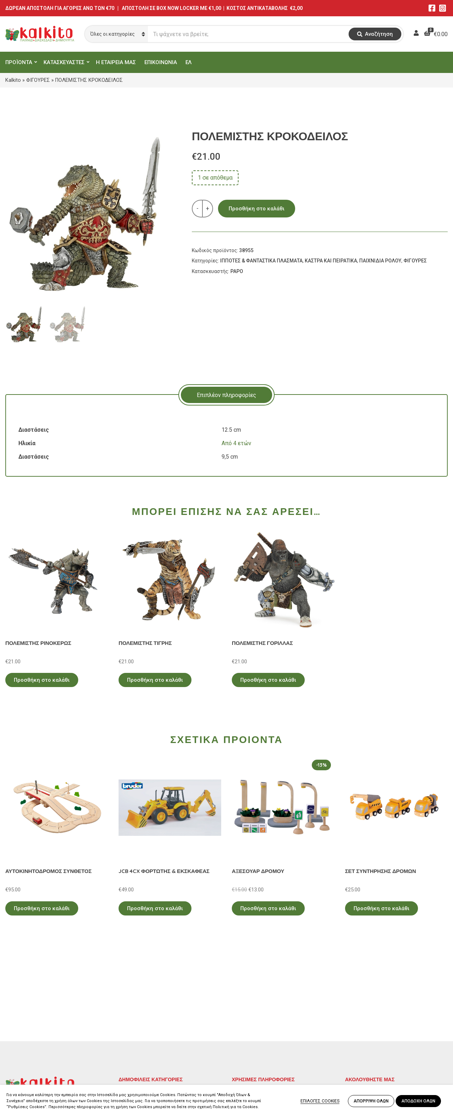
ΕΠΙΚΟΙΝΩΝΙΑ (160, 62)
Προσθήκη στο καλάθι (257, 208)
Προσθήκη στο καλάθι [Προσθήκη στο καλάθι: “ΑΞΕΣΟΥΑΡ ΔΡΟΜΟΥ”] (268, 908)
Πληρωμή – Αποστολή (260, 1028)
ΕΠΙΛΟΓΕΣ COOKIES (319, 1101)
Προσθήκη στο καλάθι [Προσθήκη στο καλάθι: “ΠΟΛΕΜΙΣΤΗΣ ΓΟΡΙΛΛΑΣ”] (268, 680)
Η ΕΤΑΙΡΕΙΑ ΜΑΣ (116, 62)
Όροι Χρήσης (248, 1018)
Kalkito (13, 80)
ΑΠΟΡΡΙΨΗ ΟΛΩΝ (371, 1101)
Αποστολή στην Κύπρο (260, 1039)
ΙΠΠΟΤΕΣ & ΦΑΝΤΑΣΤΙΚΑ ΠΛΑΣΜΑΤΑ (261, 260)
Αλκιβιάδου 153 (25, 1058)
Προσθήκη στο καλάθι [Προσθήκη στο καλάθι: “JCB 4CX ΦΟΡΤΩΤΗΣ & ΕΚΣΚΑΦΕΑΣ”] (155, 908)
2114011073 (21, 1032)
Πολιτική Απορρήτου (258, 1008)
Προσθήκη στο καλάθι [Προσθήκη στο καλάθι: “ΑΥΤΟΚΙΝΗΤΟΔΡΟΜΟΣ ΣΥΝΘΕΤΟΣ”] (42, 908)
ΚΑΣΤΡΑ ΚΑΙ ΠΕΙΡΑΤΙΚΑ (331, 260)
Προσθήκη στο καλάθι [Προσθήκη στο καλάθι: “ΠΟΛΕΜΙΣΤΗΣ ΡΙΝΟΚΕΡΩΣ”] (42, 680)
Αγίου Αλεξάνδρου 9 (30, 1024)
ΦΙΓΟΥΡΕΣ (38, 80)
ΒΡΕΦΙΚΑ (130, 1039)
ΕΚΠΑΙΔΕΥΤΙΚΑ (138, 1008)
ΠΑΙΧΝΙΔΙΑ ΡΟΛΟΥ (380, 260)
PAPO (236, 271)
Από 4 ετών (236, 443)
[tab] (226, 395)
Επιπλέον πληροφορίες (226, 395)
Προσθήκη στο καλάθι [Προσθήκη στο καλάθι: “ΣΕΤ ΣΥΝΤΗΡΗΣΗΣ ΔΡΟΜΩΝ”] (381, 908)
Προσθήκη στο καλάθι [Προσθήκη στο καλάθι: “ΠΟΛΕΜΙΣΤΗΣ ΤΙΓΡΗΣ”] (155, 680)
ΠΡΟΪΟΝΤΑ (18, 62)
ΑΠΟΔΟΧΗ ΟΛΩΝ (418, 1101)
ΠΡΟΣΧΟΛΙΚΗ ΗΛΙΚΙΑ (146, 1018)
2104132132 (21, 1066)
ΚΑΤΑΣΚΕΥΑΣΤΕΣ (64, 62)
